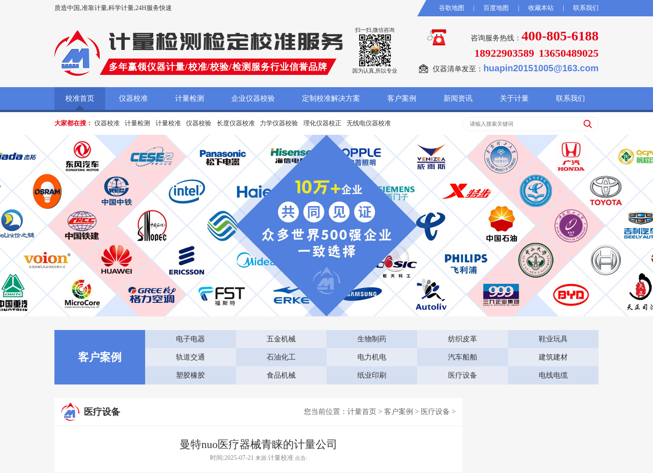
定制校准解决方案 (331, 98)
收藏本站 (541, 8)
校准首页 (79, 98)
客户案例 (401, 98)
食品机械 (281, 375)
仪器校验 (198, 123)
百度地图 (496, 8)
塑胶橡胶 (190, 375)
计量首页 (361, 411)
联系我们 (586, 8)
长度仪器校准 (236, 123)
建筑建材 (553, 357)
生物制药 (371, 339)
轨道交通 (190, 357)
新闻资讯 (458, 98)
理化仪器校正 (322, 123)
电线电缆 (553, 375)
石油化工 (281, 357)
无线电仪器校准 (368, 123)
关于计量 (514, 98)
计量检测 (189, 98)
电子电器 (190, 339)
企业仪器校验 (253, 98)
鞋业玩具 (553, 339)
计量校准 (168, 123)
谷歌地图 (451, 8)
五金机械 (281, 339)
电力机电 (371, 357)
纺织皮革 (462, 339)
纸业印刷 (371, 375)
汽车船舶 (462, 357)
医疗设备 (462, 375)
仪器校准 (133, 98)
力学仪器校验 (279, 123)
